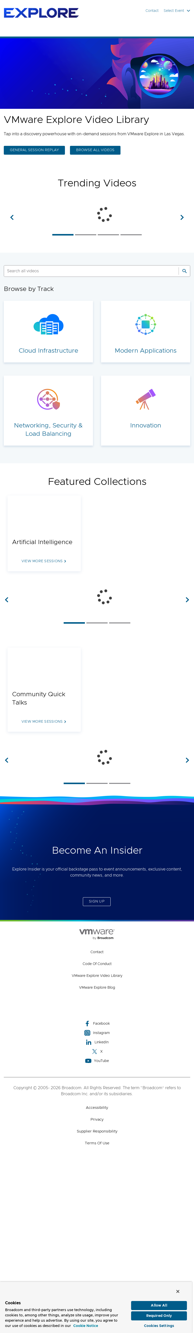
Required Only (159, 1316)
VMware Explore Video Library (97, 1137)
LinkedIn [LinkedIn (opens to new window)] (97, 1203)
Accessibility (97, 1269)
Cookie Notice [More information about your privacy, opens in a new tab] (85, 1326)
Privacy (97, 1280)
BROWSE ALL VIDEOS (95, 150)
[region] (96, 1307)
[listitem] (63, 282)
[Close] (177, 1291)
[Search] (184, 318)
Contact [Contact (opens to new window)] (97, 1113)
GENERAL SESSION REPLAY (34, 150)
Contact (152, 11)
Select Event (177, 11)
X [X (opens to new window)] (97, 1212)
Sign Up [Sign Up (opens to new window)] (97, 1062)
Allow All (159, 1305)
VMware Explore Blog (97, 1148)
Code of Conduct (97, 1125)
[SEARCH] (86, 318)
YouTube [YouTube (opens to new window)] (97, 1222)
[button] (12, 241)
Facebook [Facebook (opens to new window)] (97, 1184)
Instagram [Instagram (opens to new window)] (97, 1194)
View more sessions (42, 608)
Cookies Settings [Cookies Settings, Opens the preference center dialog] (159, 1326)
